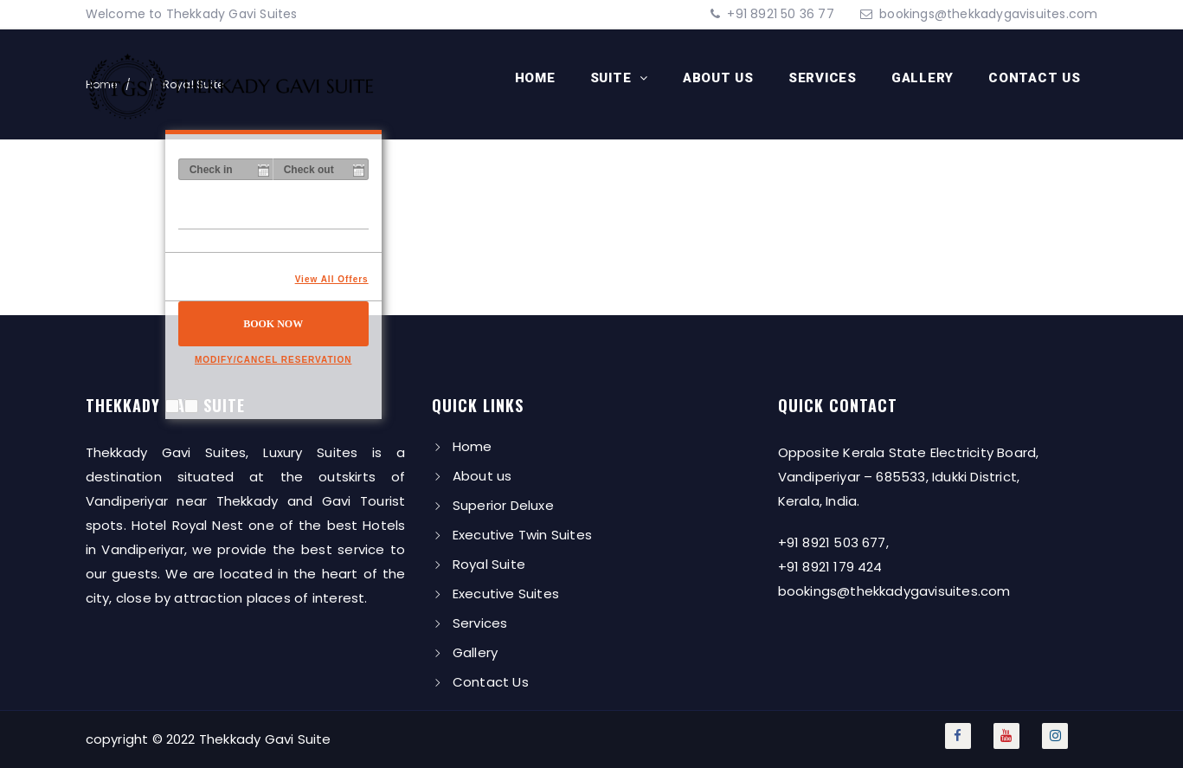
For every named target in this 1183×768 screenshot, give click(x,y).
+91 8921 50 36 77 (778, 14)
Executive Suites (506, 593)
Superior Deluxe (503, 505)
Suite (613, 78)
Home (535, 78)
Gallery (922, 78)
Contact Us (1034, 78)
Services (822, 78)
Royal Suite (489, 564)
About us (718, 78)
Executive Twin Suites (522, 535)
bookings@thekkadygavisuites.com (988, 14)
